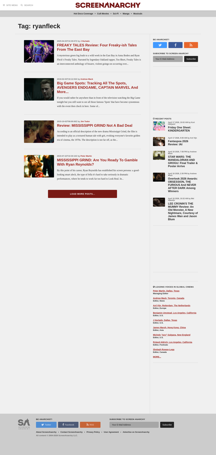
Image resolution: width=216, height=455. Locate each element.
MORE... (157, 357)
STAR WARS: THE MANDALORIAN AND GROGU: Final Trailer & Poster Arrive (183, 161)
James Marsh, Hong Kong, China (169, 327)
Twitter (46, 424)
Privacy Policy (93, 432)
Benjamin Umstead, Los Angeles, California (174, 313)
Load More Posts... (82, 194)
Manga (126, 13)
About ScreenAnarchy (46, 432)
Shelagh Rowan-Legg (163, 349)
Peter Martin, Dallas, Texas (166, 291)
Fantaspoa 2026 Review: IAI (178, 143)
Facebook (68, 424)
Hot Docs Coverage (83, 13)
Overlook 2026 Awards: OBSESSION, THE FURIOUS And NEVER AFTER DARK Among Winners (183, 185)
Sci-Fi (116, 13)
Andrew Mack (86, 79)
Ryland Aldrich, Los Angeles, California (172, 342)
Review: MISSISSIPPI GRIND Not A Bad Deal (94, 125)
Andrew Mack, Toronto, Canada (168, 298)
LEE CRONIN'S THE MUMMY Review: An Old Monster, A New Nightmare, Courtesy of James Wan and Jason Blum (183, 211)
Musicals (137, 13)
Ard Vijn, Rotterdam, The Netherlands (171, 305)
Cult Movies (103, 13)
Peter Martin (86, 156)
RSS (90, 424)
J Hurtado (85, 41)
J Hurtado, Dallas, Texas (165, 320)
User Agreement (111, 432)
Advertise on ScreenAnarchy (136, 432)
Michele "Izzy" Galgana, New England (171, 335)
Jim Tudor (85, 121)
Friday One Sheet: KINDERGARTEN (179, 129)
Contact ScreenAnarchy (71, 432)
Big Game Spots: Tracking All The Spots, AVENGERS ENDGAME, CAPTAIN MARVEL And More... (97, 87)
